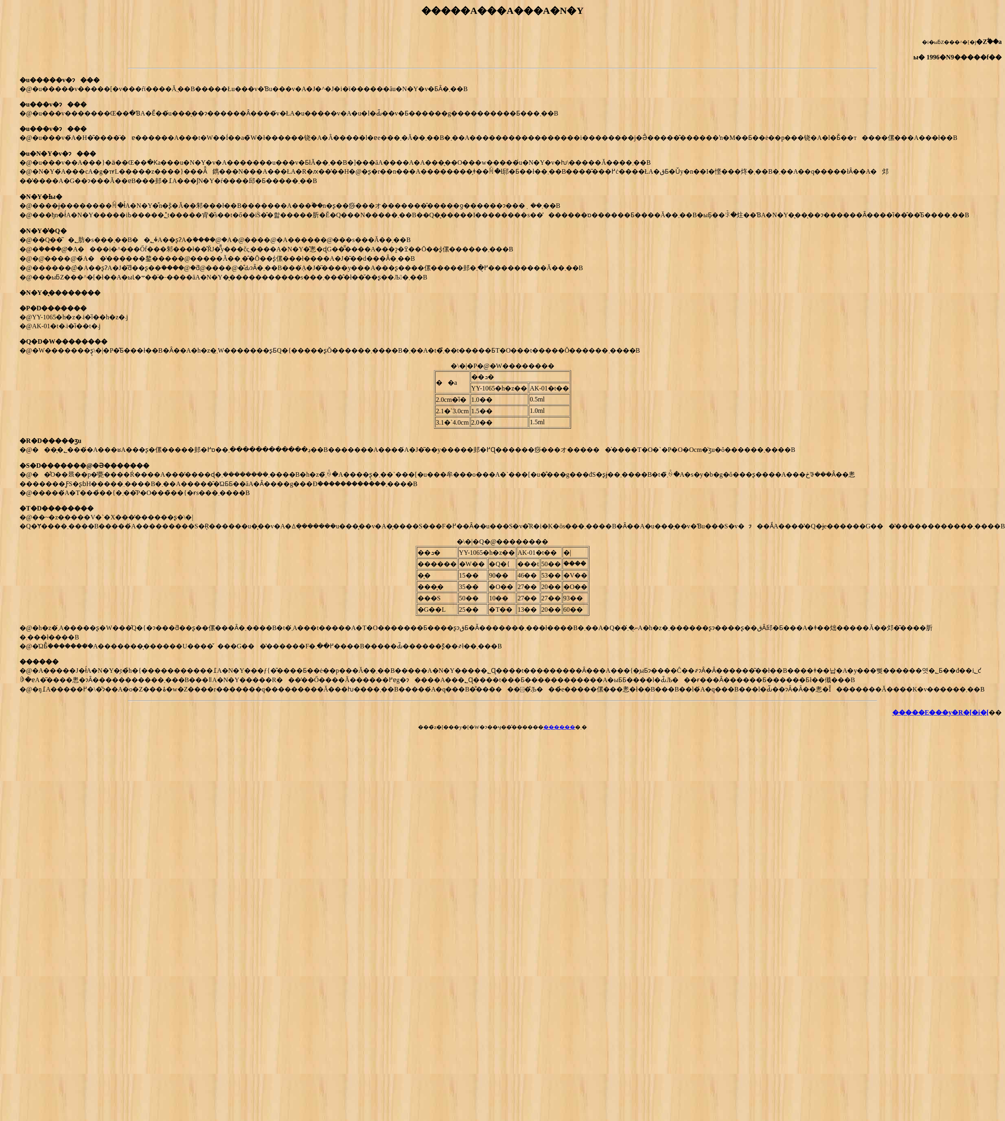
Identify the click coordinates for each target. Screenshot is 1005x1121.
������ (559, 727)
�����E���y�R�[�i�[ (940, 712)
